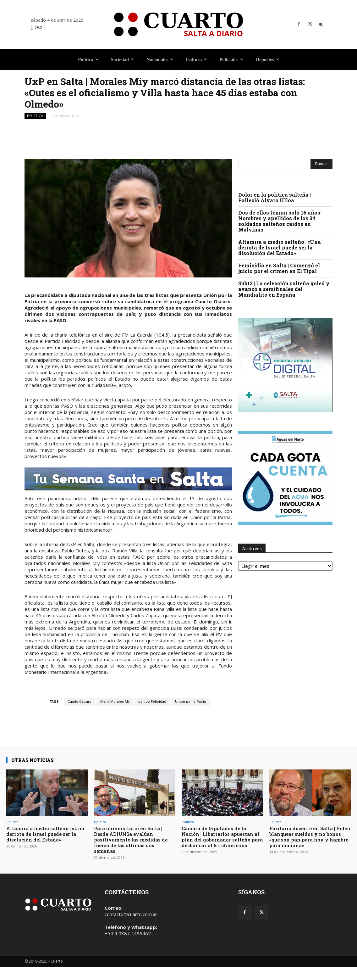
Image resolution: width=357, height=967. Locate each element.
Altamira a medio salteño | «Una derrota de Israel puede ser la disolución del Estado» (279, 247)
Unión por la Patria (190, 702)
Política (35, 116)
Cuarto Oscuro (79, 702)
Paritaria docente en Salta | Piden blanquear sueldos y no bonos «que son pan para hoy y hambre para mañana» (309, 836)
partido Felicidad (152, 702)
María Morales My (114, 702)
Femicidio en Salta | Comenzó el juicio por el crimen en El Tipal (279, 268)
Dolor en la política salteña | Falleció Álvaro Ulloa (274, 197)
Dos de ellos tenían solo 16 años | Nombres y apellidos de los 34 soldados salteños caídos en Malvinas (280, 221)
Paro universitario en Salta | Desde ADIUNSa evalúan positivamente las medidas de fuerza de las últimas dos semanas (131, 839)
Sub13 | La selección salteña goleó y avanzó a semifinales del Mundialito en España (284, 289)
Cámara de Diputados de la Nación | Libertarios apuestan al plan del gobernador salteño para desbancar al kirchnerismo (222, 836)
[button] (321, 24)
